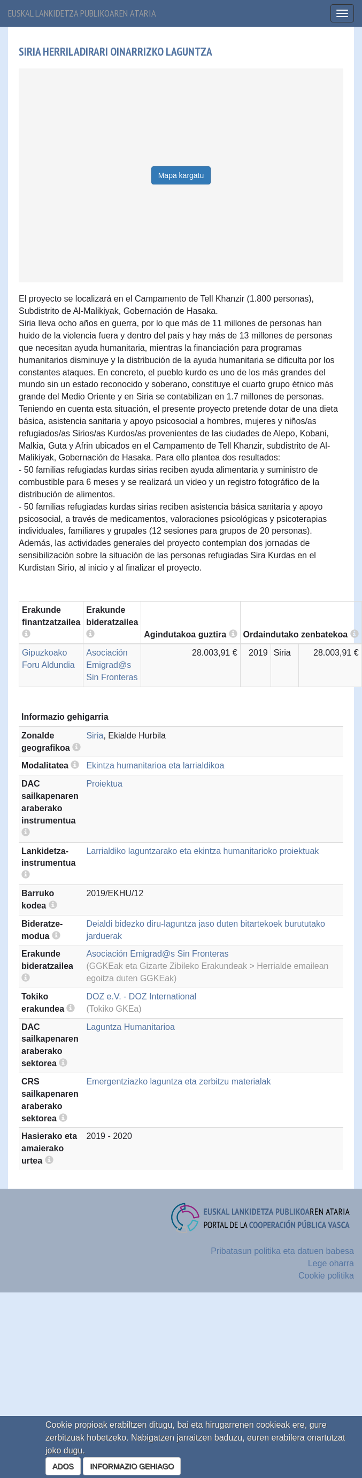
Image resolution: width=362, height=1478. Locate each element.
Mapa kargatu (181, 175)
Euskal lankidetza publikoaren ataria (82, 13)
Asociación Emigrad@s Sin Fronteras (111, 665)
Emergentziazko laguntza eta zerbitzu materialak (178, 1081)
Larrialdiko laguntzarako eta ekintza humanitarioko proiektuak (202, 851)
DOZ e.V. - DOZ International (141, 996)
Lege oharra (331, 1263)
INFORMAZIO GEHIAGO (132, 1466)
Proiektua (104, 783)
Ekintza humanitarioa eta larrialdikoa (155, 765)
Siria (94, 735)
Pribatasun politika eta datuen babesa (282, 1251)
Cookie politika (326, 1275)
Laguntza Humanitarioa (130, 1026)
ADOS (63, 1466)
